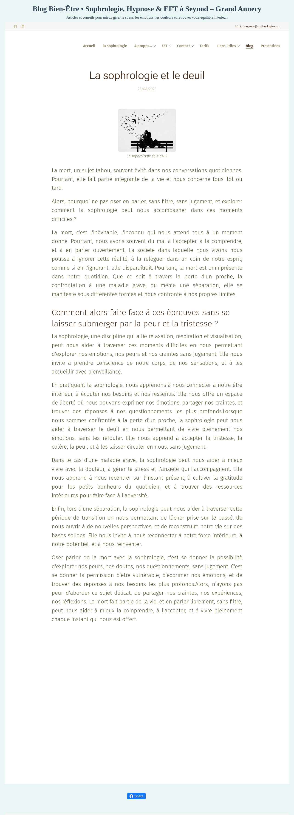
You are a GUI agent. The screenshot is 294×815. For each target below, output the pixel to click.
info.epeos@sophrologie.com (260, 26)
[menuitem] (90, 46)
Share (137, 796)
